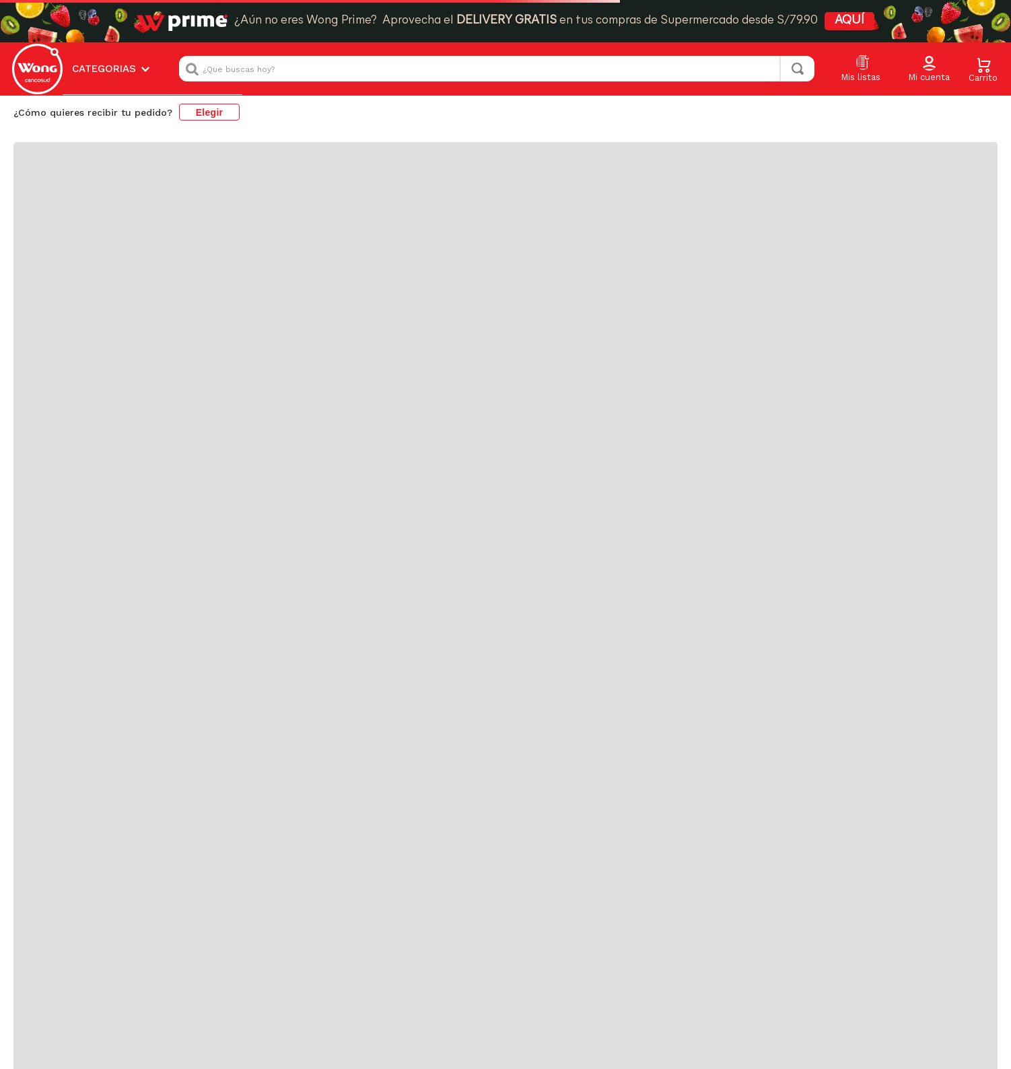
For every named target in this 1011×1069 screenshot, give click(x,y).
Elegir (209, 112)
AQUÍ (849, 20)
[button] (928, 69)
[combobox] (496, 68)
